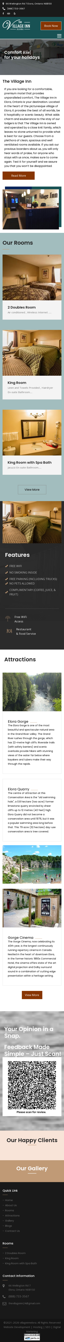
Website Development (17, 1327)
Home (9, 1200)
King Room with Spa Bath (21, 1263)
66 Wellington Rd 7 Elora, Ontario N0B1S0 (29, 3)
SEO (47, 1327)
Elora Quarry (18, 789)
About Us (11, 1205)
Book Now (51, 26)
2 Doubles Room (15, 1253)
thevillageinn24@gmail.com (24, 1303)
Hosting (37, 1327)
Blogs (8, 1226)
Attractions (12, 1215)
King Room (12, 1258)
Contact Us (12, 1231)
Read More (18, 176)
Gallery (9, 1220)
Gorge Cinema (20, 937)
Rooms (9, 1210)
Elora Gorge (18, 721)
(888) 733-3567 (16, 8)
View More (32, 490)
